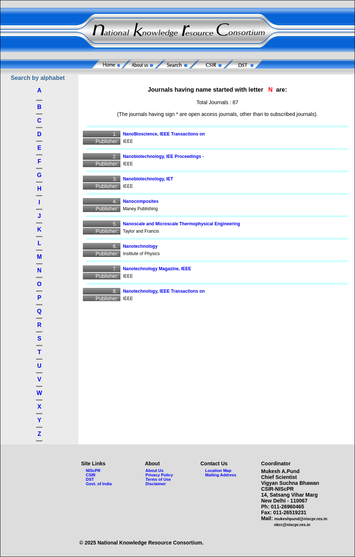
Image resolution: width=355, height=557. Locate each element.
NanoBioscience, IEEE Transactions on (166, 134)
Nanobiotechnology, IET (150, 178)
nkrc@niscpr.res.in (292, 524)
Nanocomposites (143, 201)
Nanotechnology (142, 246)
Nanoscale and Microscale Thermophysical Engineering (184, 223)
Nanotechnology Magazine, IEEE (159, 268)
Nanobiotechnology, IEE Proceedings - (166, 156)
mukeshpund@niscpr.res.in (300, 519)
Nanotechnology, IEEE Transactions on (166, 291)
